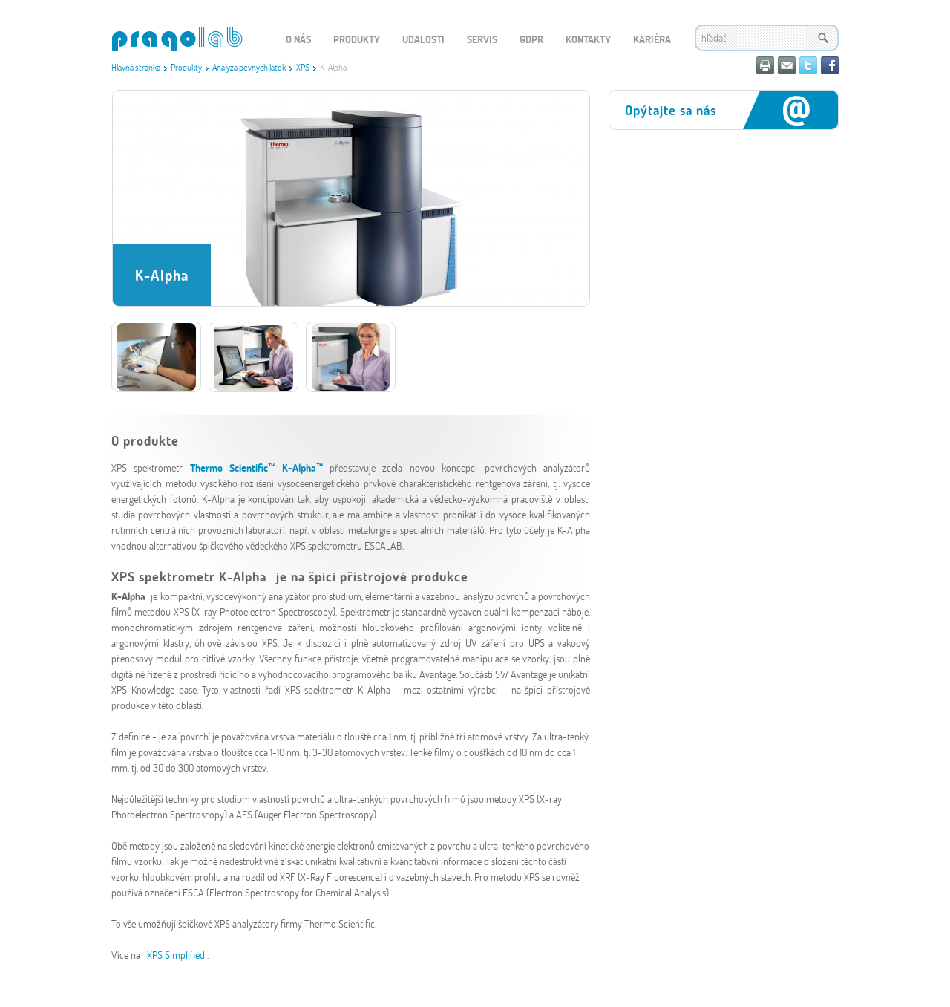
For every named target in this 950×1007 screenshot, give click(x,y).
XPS (302, 67)
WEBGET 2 (177, 39)
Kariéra (652, 39)
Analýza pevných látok (249, 67)
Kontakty (588, 39)
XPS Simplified (177, 955)
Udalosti (423, 39)
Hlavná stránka (135, 67)
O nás (298, 39)
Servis (482, 39)
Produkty (186, 67)
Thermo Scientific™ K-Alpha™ (256, 467)
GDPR (531, 39)
